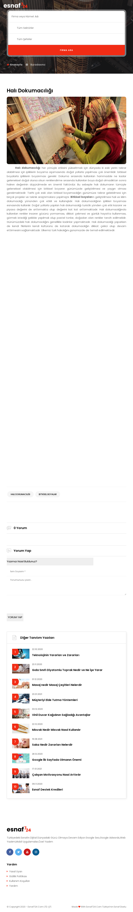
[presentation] (33, 603)
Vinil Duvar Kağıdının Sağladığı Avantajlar (61, 715)
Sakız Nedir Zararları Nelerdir (52, 745)
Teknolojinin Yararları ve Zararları (55, 655)
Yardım (13, 886)
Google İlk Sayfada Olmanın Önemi (56, 760)
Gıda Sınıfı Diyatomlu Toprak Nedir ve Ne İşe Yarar (67, 670)
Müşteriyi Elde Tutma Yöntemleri (55, 700)
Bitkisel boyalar (48, 494)
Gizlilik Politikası (18, 876)
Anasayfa (16, 64)
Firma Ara (66, 50)
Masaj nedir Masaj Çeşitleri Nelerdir (57, 685)
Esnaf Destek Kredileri (47, 790)
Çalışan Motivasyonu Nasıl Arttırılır (56, 775)
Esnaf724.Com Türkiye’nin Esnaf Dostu (106, 906)
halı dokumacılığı (20, 494)
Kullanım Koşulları (19, 881)
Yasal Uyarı (15, 871)
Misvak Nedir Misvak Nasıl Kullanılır (56, 730)
